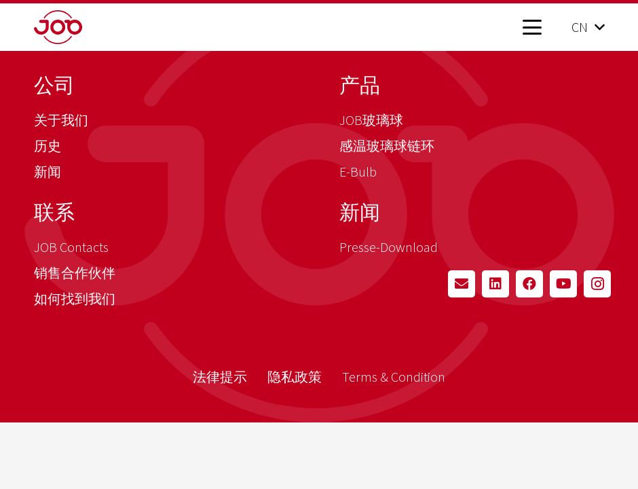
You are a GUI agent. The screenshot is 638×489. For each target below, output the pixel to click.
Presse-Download (388, 246)
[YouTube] (563, 283)
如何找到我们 (74, 298)
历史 (47, 145)
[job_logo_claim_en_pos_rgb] (80, 27)
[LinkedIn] (495, 283)
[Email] (461, 283)
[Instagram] (597, 283)
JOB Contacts (71, 246)
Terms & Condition (393, 376)
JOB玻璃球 (371, 119)
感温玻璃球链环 (386, 145)
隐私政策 (294, 376)
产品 (359, 85)
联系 (54, 212)
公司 (54, 85)
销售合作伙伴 (74, 272)
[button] (532, 27)
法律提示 (220, 376)
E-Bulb (358, 171)
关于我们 (61, 119)
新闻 (47, 171)
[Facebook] (529, 283)
